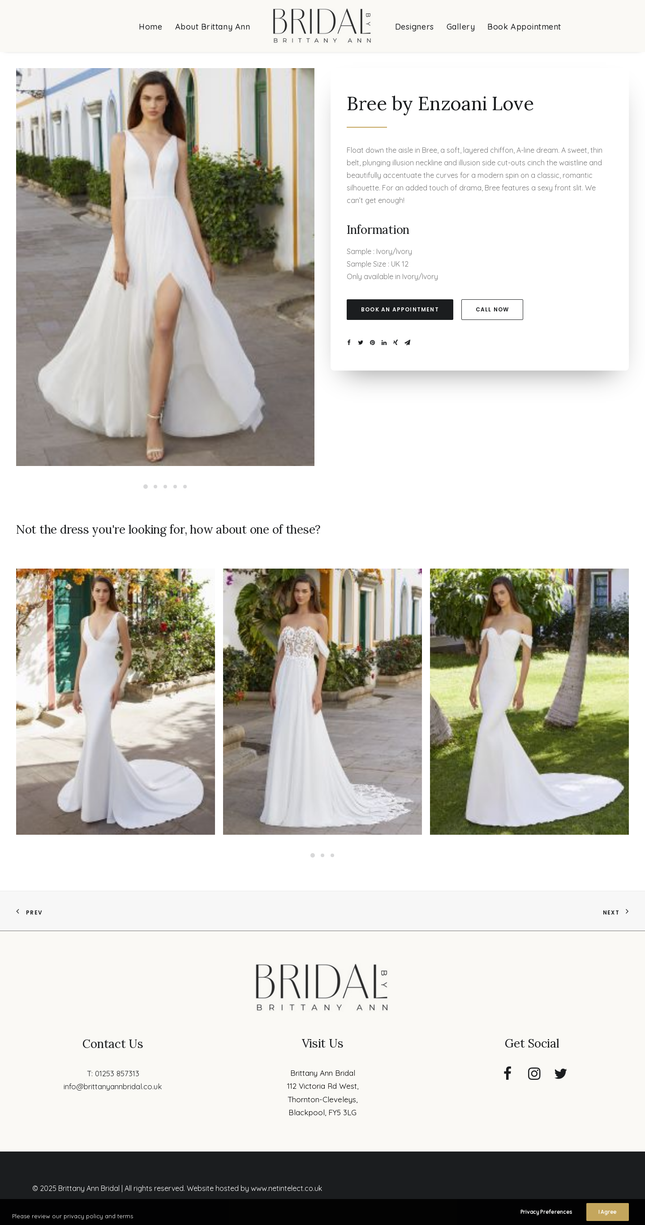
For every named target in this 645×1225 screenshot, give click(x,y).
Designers (414, 27)
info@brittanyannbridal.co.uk (113, 1086)
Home (150, 27)
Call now (492, 309)
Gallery (461, 27)
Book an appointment (400, 309)
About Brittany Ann (212, 27)
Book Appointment (524, 27)
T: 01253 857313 (113, 1073)
